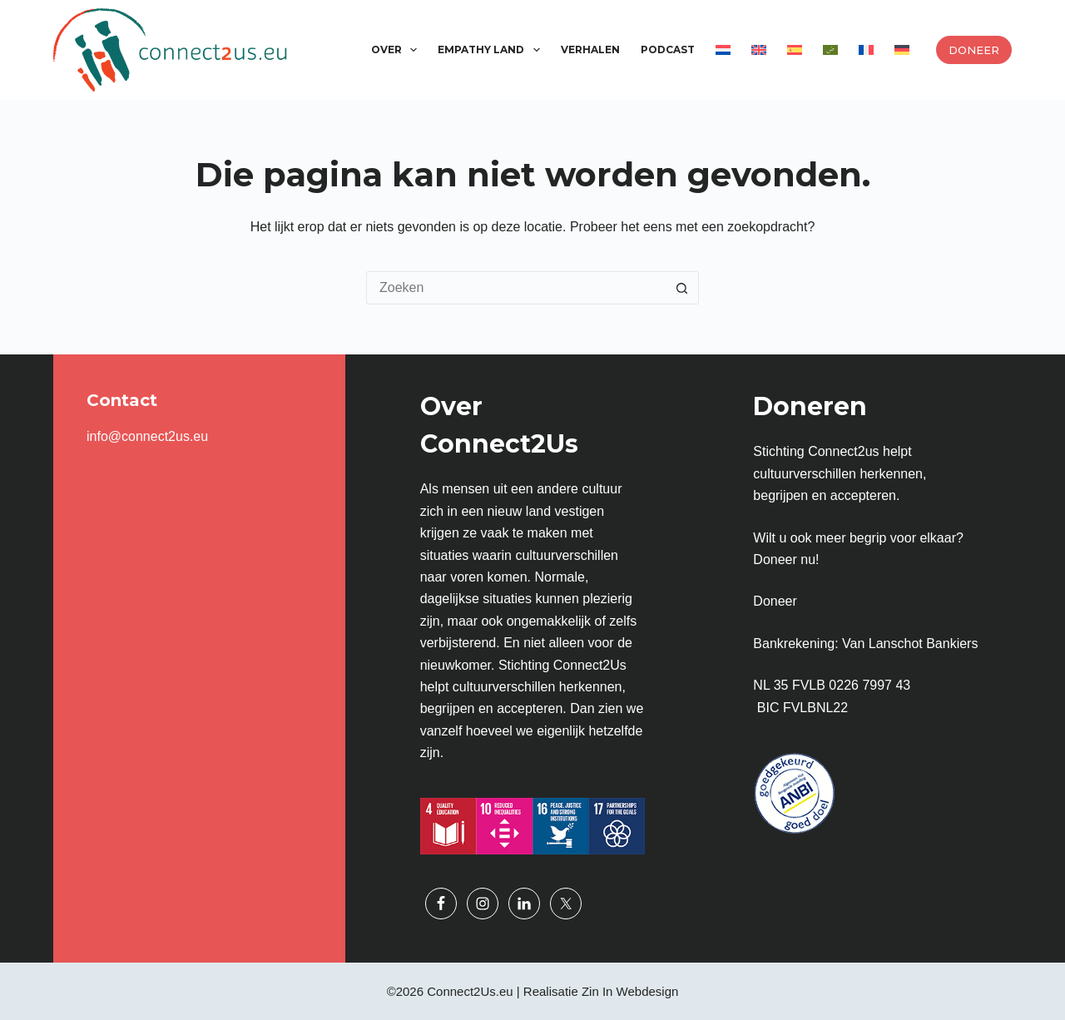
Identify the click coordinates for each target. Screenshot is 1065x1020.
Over (397, 50)
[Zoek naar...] (516, 288)
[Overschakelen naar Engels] (758, 50)
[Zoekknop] (682, 288)
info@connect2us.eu (147, 436)
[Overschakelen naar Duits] (901, 50)
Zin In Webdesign (630, 991)
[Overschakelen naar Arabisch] (830, 50)
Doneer (974, 50)
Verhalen (590, 49)
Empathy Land (492, 50)
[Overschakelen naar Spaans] (794, 50)
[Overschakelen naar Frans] (866, 50)
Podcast (668, 49)
